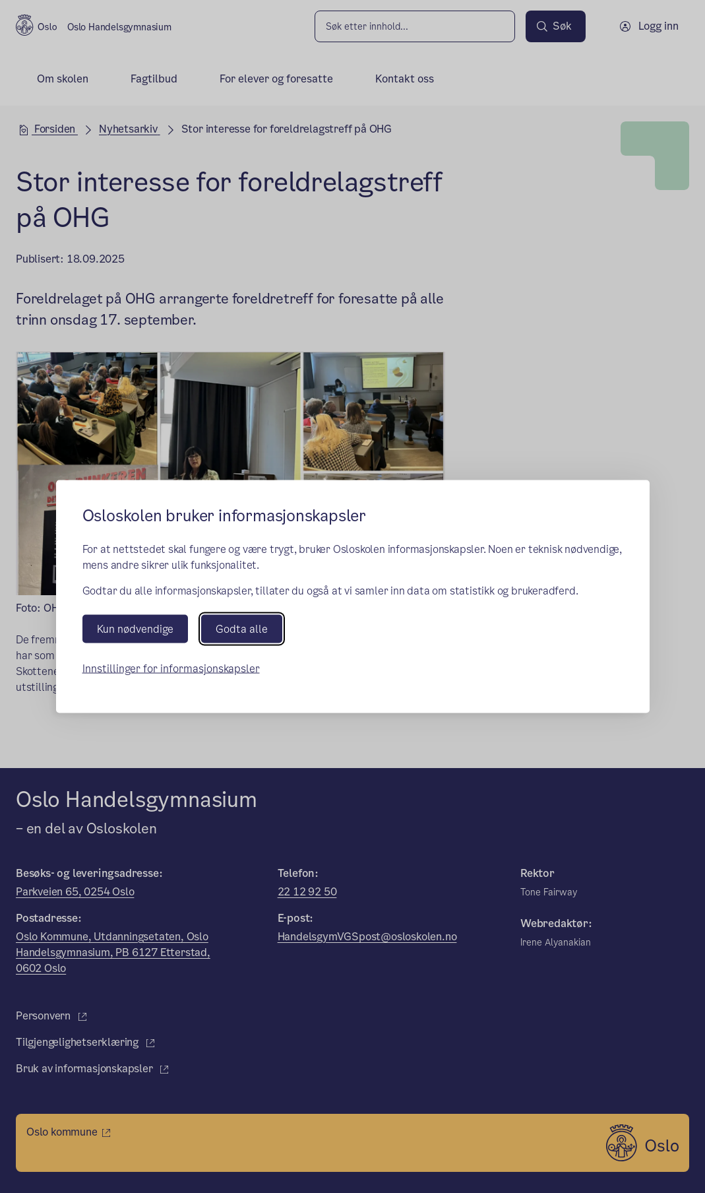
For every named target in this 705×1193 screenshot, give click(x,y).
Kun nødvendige (135, 628)
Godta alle (242, 628)
